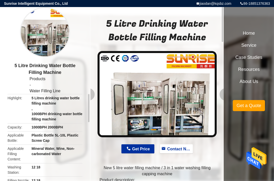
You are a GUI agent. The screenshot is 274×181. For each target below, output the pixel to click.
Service (248, 45)
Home (249, 33)
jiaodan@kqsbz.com (215, 4)
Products (37, 79)
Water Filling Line (44, 91)
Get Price (141, 149)
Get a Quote (249, 105)
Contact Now (179, 149)
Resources (249, 69)
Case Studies (248, 57)
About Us (249, 81)
